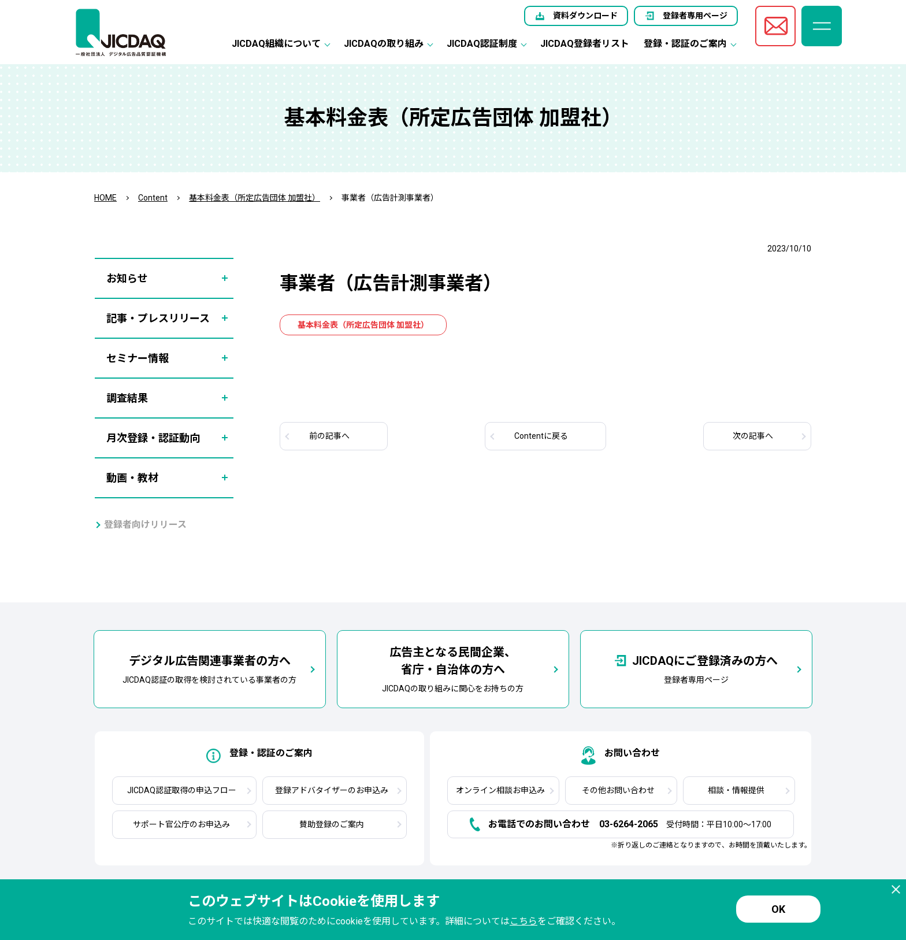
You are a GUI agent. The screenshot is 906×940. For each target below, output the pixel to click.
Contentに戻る (541, 436)
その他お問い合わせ (618, 790)
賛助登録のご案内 (331, 824)
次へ (753, 436)
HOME (105, 197)
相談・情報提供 (736, 790)
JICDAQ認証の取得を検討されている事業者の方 (209, 668)
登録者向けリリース (145, 524)
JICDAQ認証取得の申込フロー (181, 790)
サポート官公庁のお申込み (181, 824)
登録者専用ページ (695, 15)
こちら (523, 921)
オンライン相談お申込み (500, 790)
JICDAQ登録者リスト (584, 43)
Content (153, 197)
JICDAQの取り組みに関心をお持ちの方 (452, 668)
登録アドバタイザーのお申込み (331, 790)
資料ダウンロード (585, 15)
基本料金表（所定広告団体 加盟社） (254, 197)
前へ (329, 436)
